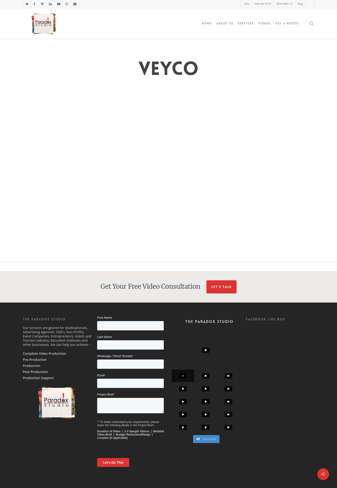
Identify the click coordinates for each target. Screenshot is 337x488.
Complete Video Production (44, 353)
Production (31, 366)
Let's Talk (221, 287)
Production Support (38, 378)
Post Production (35, 372)
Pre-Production (35, 360)
